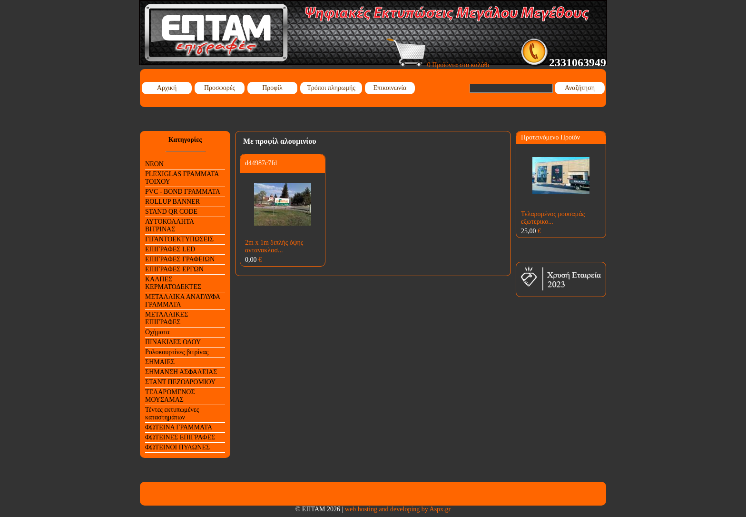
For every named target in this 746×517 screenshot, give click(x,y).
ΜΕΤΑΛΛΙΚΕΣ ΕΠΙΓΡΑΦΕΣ (166, 318)
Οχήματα (157, 332)
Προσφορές (219, 87)
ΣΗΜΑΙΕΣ (160, 362)
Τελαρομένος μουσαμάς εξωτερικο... (553, 217)
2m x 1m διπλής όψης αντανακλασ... (274, 246)
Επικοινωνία (390, 87)
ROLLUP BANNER (172, 201)
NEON (154, 164)
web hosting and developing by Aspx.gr (398, 509)
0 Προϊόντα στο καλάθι (438, 65)
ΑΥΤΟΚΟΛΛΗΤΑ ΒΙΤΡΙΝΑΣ (169, 225)
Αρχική (167, 87)
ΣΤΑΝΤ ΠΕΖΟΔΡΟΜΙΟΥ (180, 382)
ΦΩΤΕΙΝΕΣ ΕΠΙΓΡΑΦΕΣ (180, 437)
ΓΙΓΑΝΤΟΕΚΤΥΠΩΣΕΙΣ (179, 239)
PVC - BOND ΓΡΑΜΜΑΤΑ (182, 191)
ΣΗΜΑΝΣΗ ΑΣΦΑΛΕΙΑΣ (181, 372)
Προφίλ (272, 87)
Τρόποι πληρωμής (331, 87)
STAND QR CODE (171, 211)
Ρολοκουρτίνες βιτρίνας (176, 352)
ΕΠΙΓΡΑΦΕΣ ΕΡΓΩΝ (174, 269)
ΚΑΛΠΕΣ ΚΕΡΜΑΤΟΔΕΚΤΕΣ (173, 283)
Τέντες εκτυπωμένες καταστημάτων (172, 413)
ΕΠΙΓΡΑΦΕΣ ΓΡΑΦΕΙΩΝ (180, 259)
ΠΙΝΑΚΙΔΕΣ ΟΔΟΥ (173, 342)
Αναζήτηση (580, 87)
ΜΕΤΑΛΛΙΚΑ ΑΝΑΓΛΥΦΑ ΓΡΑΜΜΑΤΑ (182, 300)
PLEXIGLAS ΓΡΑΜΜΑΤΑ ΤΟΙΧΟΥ (182, 177)
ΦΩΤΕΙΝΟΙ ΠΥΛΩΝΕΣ (177, 447)
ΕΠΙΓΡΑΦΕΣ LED (170, 249)
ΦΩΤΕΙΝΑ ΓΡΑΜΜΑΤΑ (178, 427)
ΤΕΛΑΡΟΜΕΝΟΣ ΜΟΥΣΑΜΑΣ (170, 395)
